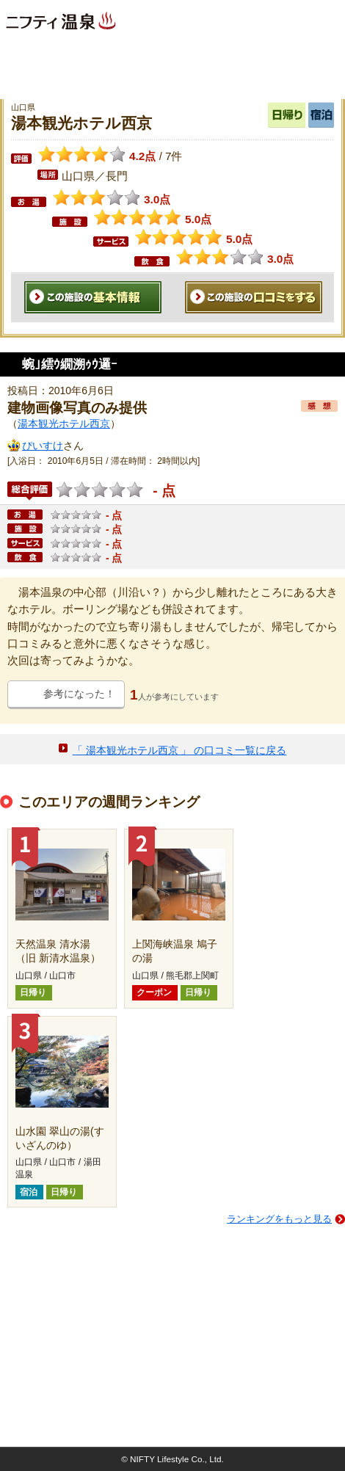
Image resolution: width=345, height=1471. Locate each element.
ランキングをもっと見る (279, 1218)
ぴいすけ (42, 445)
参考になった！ (79, 694)
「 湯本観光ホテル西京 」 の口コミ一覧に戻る (180, 750)
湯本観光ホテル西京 (64, 423)
